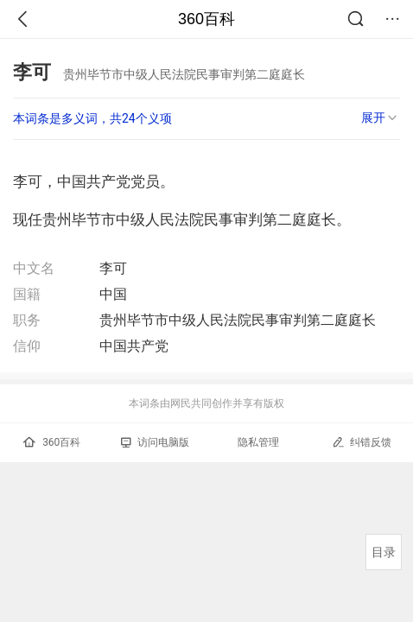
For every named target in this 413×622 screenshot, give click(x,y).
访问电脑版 (155, 442)
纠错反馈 (361, 441)
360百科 (206, 19)
